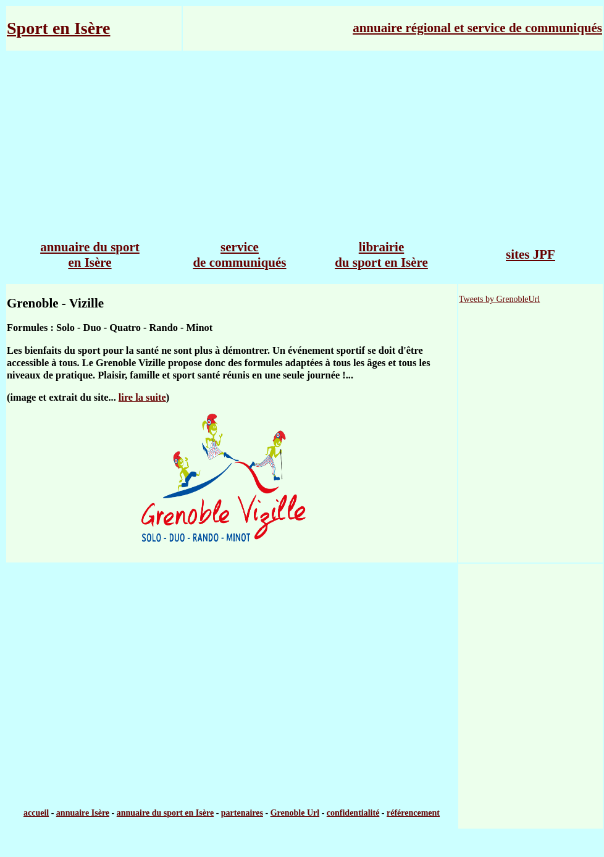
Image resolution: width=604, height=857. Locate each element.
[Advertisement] (304, 140)
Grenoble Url (295, 812)
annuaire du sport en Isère (90, 255)
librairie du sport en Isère (381, 255)
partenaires (242, 812)
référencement (413, 812)
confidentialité (353, 812)
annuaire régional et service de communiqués (477, 27)
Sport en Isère (58, 28)
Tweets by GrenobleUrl (499, 299)
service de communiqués (239, 255)
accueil (36, 812)
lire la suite (142, 397)
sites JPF (530, 254)
